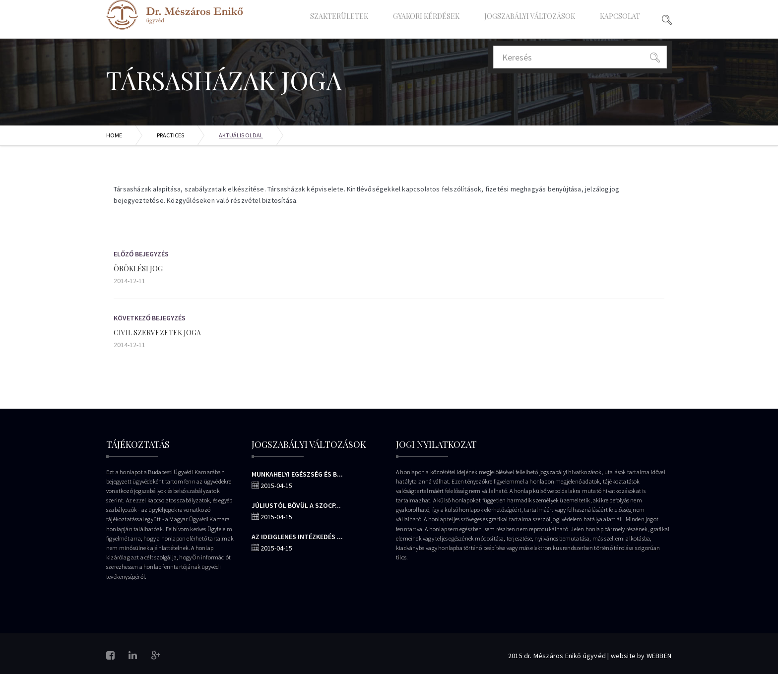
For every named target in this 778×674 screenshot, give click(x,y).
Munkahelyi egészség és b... (297, 474)
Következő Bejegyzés (150, 317)
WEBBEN (659, 655)
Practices (170, 135)
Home (114, 135)
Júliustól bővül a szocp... (296, 505)
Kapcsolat (620, 16)
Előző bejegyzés (141, 253)
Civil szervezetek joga (157, 332)
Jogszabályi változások (529, 16)
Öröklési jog (138, 268)
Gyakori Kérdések (426, 16)
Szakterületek (339, 16)
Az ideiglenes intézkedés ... (297, 536)
